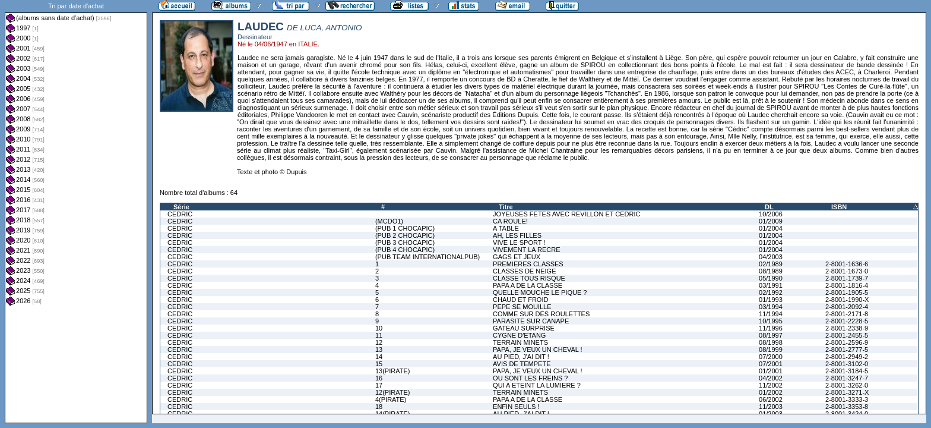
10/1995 (771, 321)
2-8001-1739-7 (846, 278)
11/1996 (771, 328)
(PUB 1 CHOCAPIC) (405, 228)
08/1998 (771, 342)
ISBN (839, 206)
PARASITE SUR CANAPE (531, 321)
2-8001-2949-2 (846, 356)
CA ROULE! (510, 221)
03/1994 (771, 306)
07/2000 (771, 356)
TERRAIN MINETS (520, 342)
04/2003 (771, 256)
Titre (506, 206)
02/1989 (771, 264)
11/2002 (771, 385)
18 (378, 406)
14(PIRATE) (392, 413)
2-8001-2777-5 (846, 349)
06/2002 (771, 399)
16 (378, 378)
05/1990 (771, 278)
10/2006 (771, 214)
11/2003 (771, 406)
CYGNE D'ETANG (519, 335)
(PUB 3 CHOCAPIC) (405, 242)
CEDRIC (179, 214)
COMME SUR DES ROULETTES (541, 313)
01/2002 (771, 392)
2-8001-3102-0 (846, 363)
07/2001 (771, 363)
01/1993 (771, 299)
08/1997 (771, 335)
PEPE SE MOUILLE (522, 306)
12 (378, 342)
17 (378, 385)
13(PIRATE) (392, 370)
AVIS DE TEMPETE (521, 363)
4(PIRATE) (390, 399)
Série (181, 206)
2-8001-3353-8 (846, 406)
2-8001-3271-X (847, 392)
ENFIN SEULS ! (516, 406)
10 (378, 328)
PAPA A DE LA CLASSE (527, 285)
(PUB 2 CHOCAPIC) (405, 235)
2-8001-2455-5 (846, 335)
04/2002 (771, 378)
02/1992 (771, 292)
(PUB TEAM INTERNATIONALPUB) (427, 256)
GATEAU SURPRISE (524, 328)
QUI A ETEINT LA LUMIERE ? (537, 385)
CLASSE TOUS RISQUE (529, 278)
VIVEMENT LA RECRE (526, 249)
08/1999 (771, 349)
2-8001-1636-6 (846, 264)
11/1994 (771, 313)
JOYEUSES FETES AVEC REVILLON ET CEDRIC (566, 214)
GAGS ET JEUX (516, 256)
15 (378, 363)
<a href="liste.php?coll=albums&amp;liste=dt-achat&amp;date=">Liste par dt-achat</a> (76, 211)
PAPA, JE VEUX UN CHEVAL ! (537, 349)
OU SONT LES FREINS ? (530, 378)
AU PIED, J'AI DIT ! (521, 356)
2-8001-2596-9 (846, 342)
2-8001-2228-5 (846, 321)
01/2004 (771, 228)
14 (378, 356)
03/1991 (771, 285)
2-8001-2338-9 (846, 328)
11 (378, 335)
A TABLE (506, 228)
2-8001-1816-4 (846, 285)
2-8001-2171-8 (846, 313)
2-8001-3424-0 (846, 413)
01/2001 (771, 370)
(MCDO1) (389, 221)
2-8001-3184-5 (846, 370)
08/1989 (771, 271)
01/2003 (771, 413)
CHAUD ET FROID (520, 299)
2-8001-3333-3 (846, 399)
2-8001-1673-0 (846, 271)
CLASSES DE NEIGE (524, 271)
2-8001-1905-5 (846, 292)
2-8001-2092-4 (846, 306)
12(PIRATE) (392, 392)
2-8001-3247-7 (846, 378)
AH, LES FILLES (517, 235)
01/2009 (771, 221)
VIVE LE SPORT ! (519, 242)
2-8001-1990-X (847, 299)
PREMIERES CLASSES (528, 264)
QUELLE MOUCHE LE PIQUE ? (540, 292)
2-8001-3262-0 (846, 385)
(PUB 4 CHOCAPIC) (405, 249)
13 (378, 349)
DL (769, 206)
